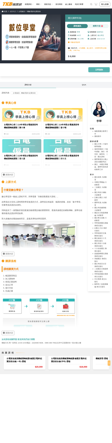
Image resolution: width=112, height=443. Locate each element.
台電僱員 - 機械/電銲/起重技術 (24, 93)
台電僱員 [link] (21, 11)
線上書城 (68, 4)
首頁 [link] (4, 11)
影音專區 (59, 4)
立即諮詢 (99, 70)
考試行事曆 (79, 4)
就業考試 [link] (13, 11)
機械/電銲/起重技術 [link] (34, 11)
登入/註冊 (105, 4)
